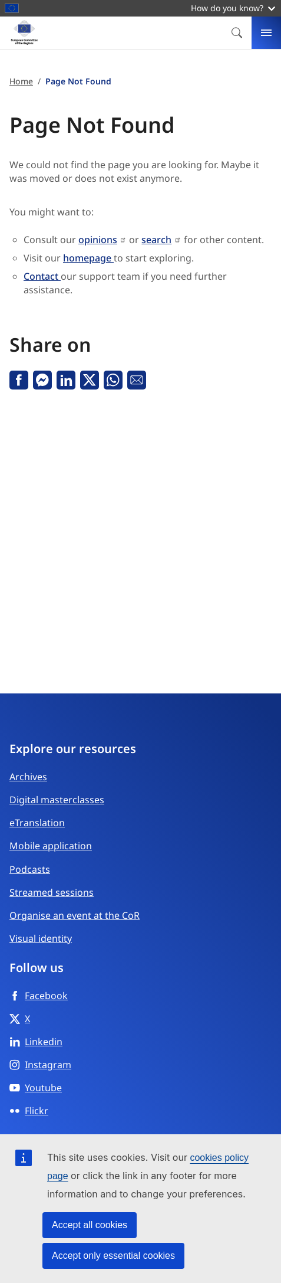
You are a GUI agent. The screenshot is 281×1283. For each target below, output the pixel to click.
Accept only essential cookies (113, 1256)
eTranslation (37, 822)
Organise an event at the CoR (74, 915)
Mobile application (50, 845)
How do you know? (233, 8)
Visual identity (40, 938)
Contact (42, 276)
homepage (88, 257)
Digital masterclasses (56, 799)
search (156, 239)
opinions (97, 239)
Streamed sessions (51, 892)
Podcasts (29, 869)
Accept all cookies (89, 1225)
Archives (28, 776)
